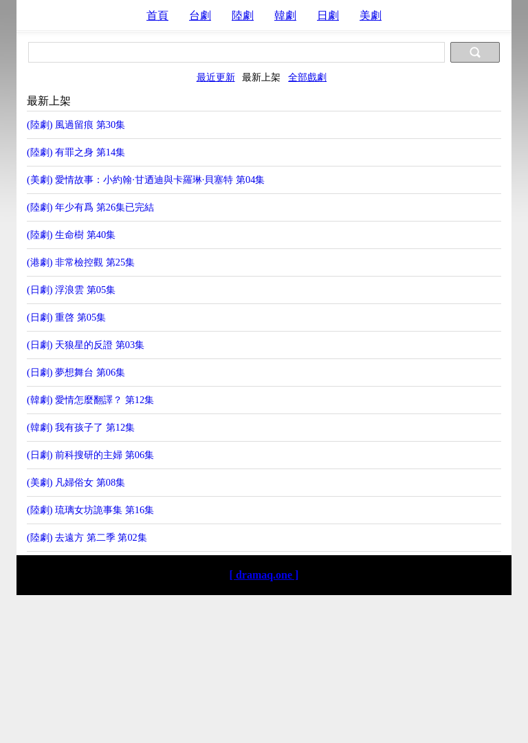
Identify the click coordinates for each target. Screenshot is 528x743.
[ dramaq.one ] (264, 575)
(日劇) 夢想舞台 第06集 (76, 372)
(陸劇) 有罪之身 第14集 (76, 152)
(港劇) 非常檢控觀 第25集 (81, 262)
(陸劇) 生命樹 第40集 (71, 234)
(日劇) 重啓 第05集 (66, 317)
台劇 (200, 15)
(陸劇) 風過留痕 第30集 (76, 124)
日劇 (328, 15)
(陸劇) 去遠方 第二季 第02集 (87, 537)
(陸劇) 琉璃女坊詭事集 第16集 (90, 509)
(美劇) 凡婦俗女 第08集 (76, 482)
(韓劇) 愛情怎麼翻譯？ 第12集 (90, 399)
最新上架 (261, 77)
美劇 (371, 15)
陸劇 (243, 15)
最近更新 (216, 77)
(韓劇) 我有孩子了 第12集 (81, 427)
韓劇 (285, 15)
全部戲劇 (307, 77)
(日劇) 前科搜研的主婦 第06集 (90, 454)
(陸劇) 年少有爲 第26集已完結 (90, 207)
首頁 (157, 15)
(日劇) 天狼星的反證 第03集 (85, 344)
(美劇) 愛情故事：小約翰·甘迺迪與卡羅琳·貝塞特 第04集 (146, 179)
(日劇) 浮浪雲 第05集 (71, 289)
